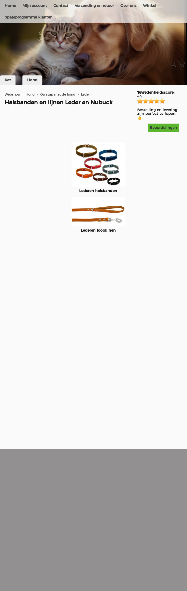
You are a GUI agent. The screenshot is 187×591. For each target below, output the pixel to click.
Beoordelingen (163, 128)
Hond (32, 80)
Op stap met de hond (57, 94)
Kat (8, 80)
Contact (60, 6)
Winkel (149, 6)
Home (10, 6)
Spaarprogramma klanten (29, 17)
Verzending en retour (94, 6)
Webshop (12, 94)
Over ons (128, 6)
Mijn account (34, 6)
